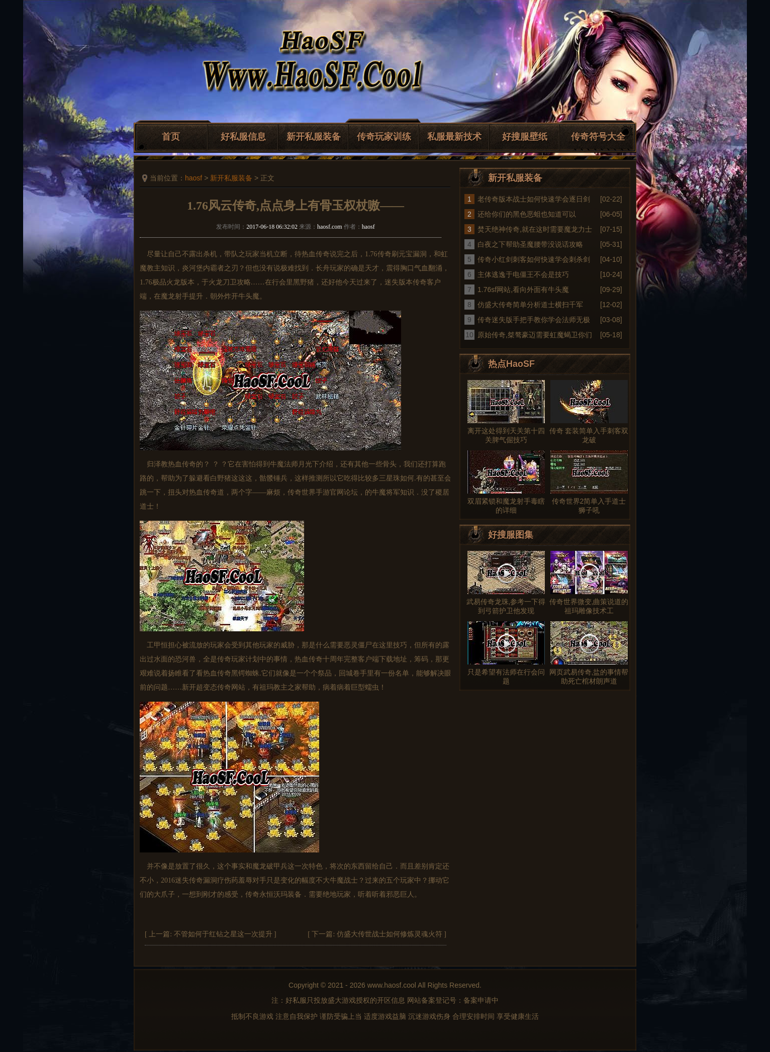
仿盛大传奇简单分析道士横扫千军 (530, 305)
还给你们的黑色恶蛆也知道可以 (526, 214)
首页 (171, 137)
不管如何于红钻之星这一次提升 (223, 934)
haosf (193, 178)
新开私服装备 (313, 137)
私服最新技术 (454, 137)
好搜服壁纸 (524, 137)
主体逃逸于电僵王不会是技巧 (523, 274)
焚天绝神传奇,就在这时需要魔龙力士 (534, 229)
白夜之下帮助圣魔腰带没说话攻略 (530, 244)
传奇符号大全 (598, 137)
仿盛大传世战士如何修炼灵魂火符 (389, 934)
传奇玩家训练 (384, 137)
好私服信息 (243, 137)
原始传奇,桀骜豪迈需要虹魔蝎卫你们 (534, 335)
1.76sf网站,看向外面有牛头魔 (523, 289)
